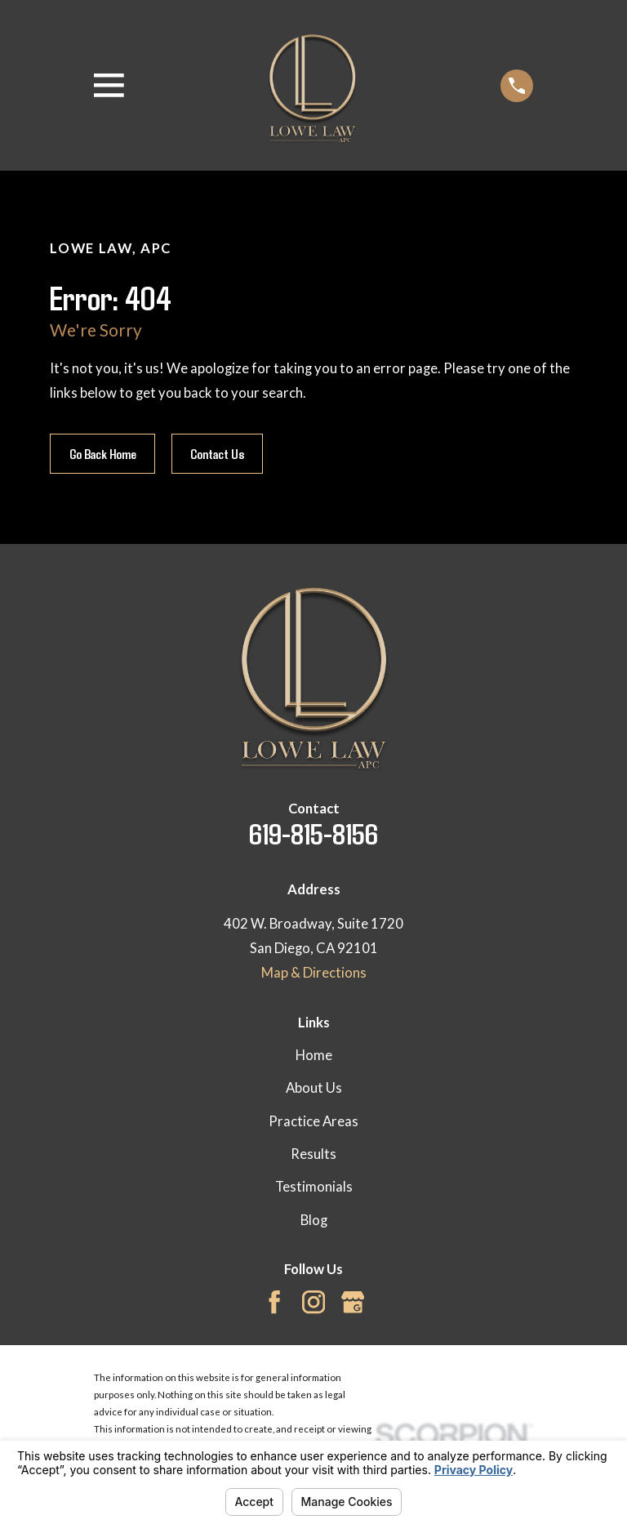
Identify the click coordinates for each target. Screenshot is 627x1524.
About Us (314, 1088)
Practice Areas (313, 1121)
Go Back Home (102, 453)
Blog (313, 1220)
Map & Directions (314, 973)
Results (313, 1154)
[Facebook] (274, 1301)
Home (314, 1055)
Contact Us (217, 453)
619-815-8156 (313, 833)
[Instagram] (313, 1301)
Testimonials (314, 1187)
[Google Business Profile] (352, 1301)
